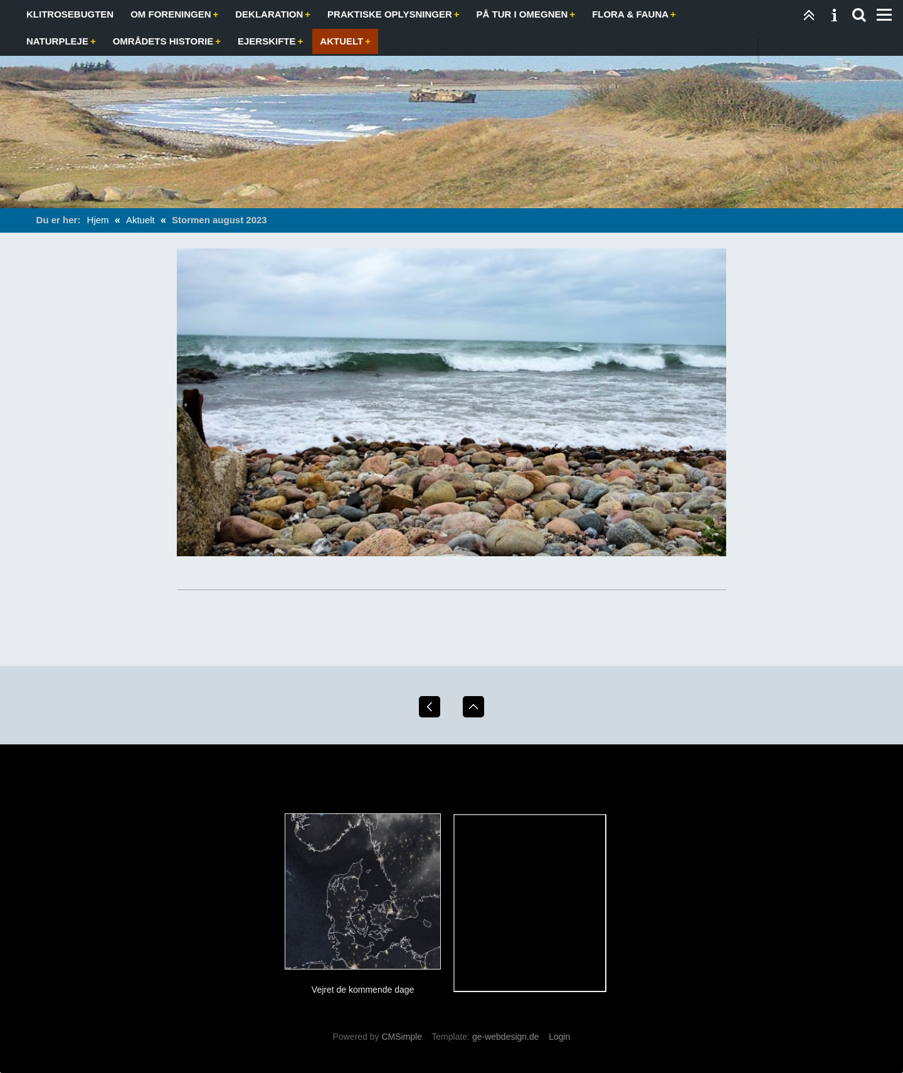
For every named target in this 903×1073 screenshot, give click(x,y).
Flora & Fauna (630, 14)
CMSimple (401, 1037)
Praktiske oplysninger (389, 14)
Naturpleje (57, 41)
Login (559, 1037)
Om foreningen (170, 14)
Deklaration (269, 14)
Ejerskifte (267, 41)
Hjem (98, 219)
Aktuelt (341, 41)
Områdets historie (163, 41)
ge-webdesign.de (505, 1037)
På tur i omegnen (522, 14)
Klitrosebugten (70, 14)
